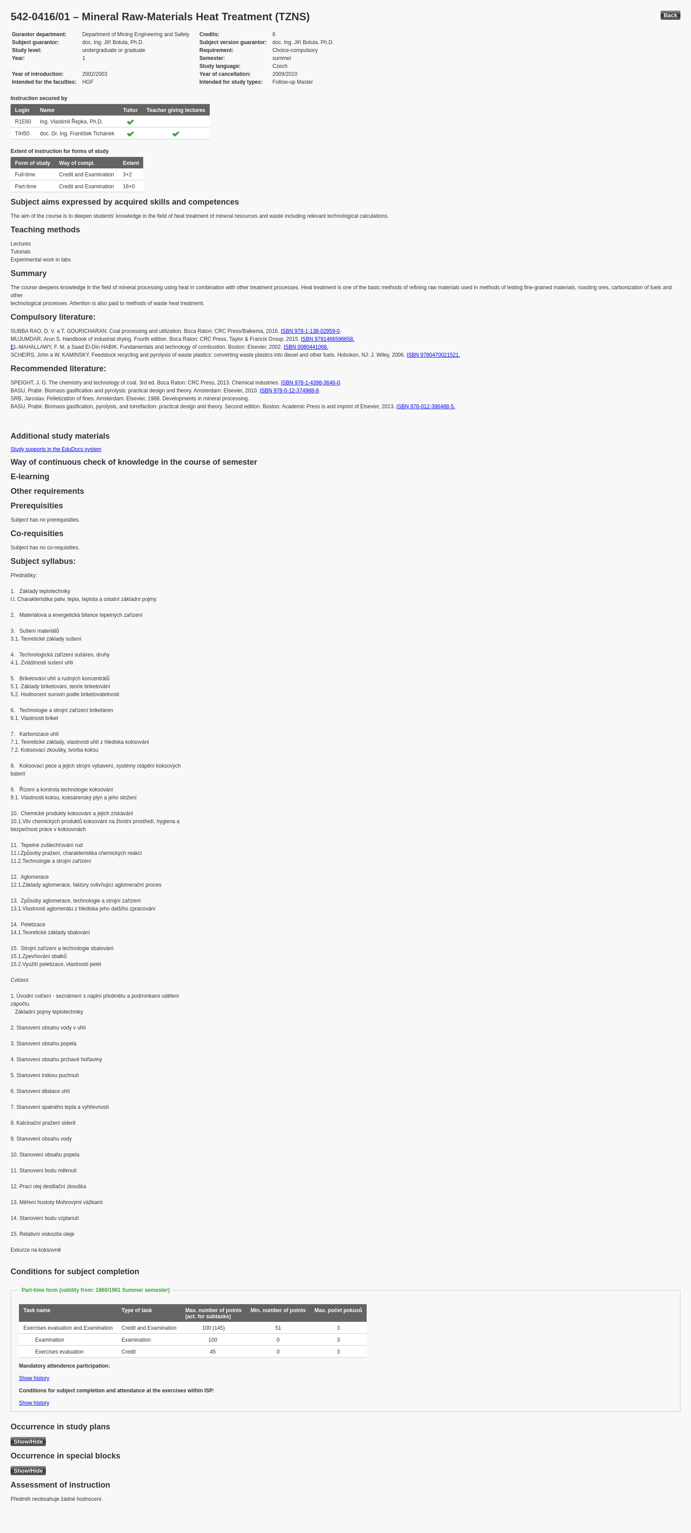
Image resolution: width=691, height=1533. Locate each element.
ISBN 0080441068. (306, 347)
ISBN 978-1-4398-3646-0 (310, 383)
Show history (34, 1378)
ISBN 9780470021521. (433, 355)
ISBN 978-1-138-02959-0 (310, 331)
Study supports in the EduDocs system (56, 449)
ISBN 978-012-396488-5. (426, 406)
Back (670, 15)
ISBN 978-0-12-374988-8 (289, 391)
